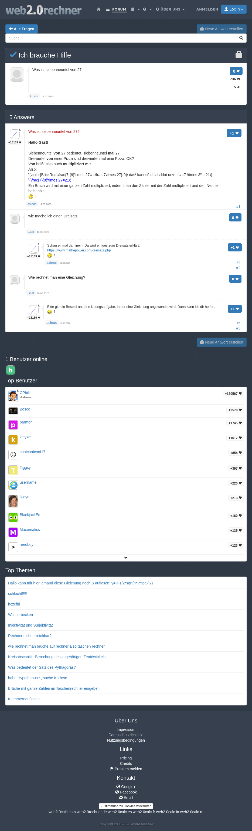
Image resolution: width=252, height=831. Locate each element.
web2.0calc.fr (144, 812)
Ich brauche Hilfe (40, 55)
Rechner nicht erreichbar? (30, 636)
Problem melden (126, 769)
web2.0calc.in (167, 812)
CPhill (25, 393)
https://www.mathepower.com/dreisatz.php (79, 250)
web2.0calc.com (62, 812)
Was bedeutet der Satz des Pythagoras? (42, 667)
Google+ (125, 787)
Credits (126, 763)
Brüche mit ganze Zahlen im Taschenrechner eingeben (54, 688)
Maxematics (30, 529)
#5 (238, 323)
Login (233, 9)
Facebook (126, 792)
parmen (26, 422)
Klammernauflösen (24, 699)
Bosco (25, 409)
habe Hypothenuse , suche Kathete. (38, 678)
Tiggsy (25, 467)
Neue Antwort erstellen (221, 29)
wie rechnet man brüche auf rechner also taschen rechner (56, 646)
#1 (238, 206)
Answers (21, 117)
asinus (51, 262)
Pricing (126, 758)
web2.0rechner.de (92, 812)
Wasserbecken (20, 615)
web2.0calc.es (120, 812)
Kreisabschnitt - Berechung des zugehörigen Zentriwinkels (56, 657)
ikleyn (24, 497)
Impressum (126, 729)
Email (126, 797)
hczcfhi (14, 604)
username (28, 482)
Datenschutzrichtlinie (125, 735)
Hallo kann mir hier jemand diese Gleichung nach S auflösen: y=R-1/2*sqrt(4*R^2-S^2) (80, 583)
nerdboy (26, 544)
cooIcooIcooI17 (32, 452)
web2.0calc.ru (191, 812)
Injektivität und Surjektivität (30, 625)
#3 (238, 328)
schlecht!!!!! (17, 593)
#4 (238, 263)
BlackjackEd (30, 515)
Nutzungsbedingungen (126, 740)
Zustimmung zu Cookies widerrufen (126, 806)
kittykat (26, 437)
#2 (238, 268)
